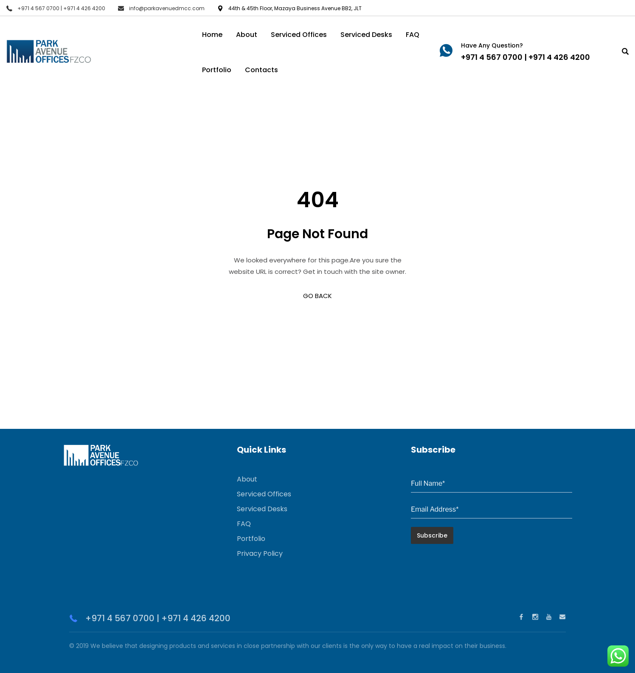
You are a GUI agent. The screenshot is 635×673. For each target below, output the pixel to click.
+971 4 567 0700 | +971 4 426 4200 (61, 8)
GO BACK (317, 295)
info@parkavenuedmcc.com (167, 8)
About (246, 34)
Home (212, 34)
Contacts (261, 70)
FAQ (412, 34)
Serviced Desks (366, 34)
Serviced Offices (299, 34)
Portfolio (216, 70)
